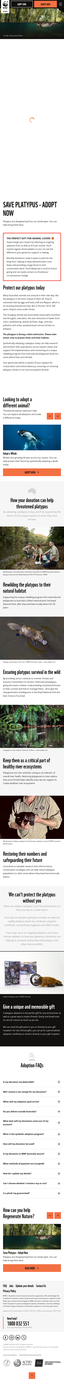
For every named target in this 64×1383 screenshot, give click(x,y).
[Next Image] (57, 416)
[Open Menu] (60, 4)
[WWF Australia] (5, 7)
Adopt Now (21, 4)
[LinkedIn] (17, 1337)
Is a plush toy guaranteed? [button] (32, 1193)
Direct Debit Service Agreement (30, 1355)
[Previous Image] (50, 416)
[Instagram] (11, 1337)
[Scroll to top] (32, 1375)
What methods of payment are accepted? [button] (32, 1164)
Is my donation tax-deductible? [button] (32, 1082)
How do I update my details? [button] (32, 1174)
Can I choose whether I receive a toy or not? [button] (32, 1183)
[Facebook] (5, 1337)
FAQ (5, 1285)
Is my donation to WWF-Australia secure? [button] (32, 1154)
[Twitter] (23, 1337)
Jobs (11, 1285)
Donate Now (45, 4)
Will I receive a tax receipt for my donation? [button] (32, 1092)
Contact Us (41, 1285)
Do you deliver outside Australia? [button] (32, 1111)
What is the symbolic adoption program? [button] (32, 1134)
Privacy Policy (9, 1290)
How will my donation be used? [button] (32, 1144)
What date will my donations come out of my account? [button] (32, 1123)
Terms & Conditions (10, 1355)
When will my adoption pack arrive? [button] (32, 1102)
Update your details (25, 1285)
